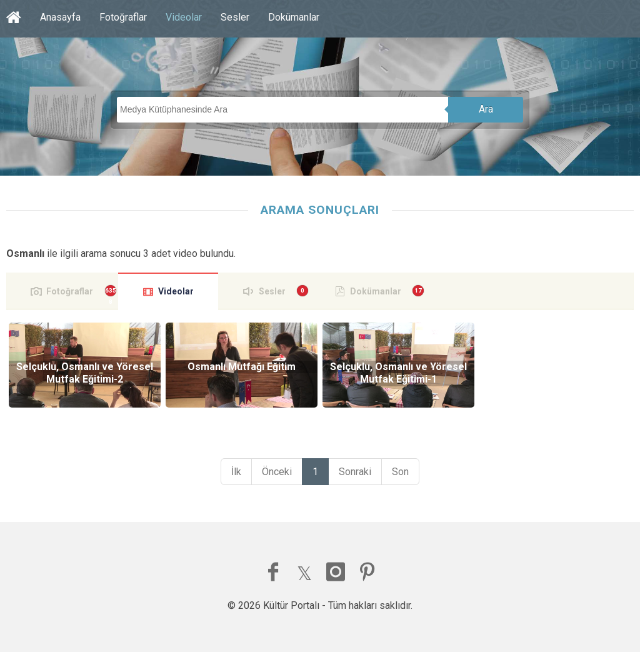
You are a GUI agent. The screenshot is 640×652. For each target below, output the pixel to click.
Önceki (277, 472)
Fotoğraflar (123, 17)
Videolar (184, 17)
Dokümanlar (293, 17)
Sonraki (355, 472)
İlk (236, 472)
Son (400, 472)
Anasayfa (60, 17)
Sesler (235, 17)
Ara (486, 109)
